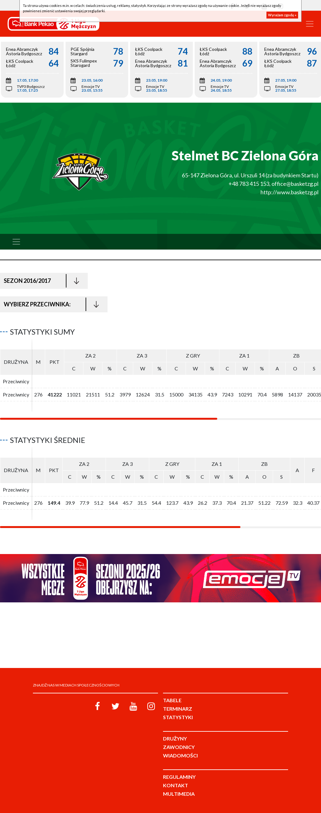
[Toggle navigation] (309, 24)
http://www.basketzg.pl (289, 192)
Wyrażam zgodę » (282, 15)
